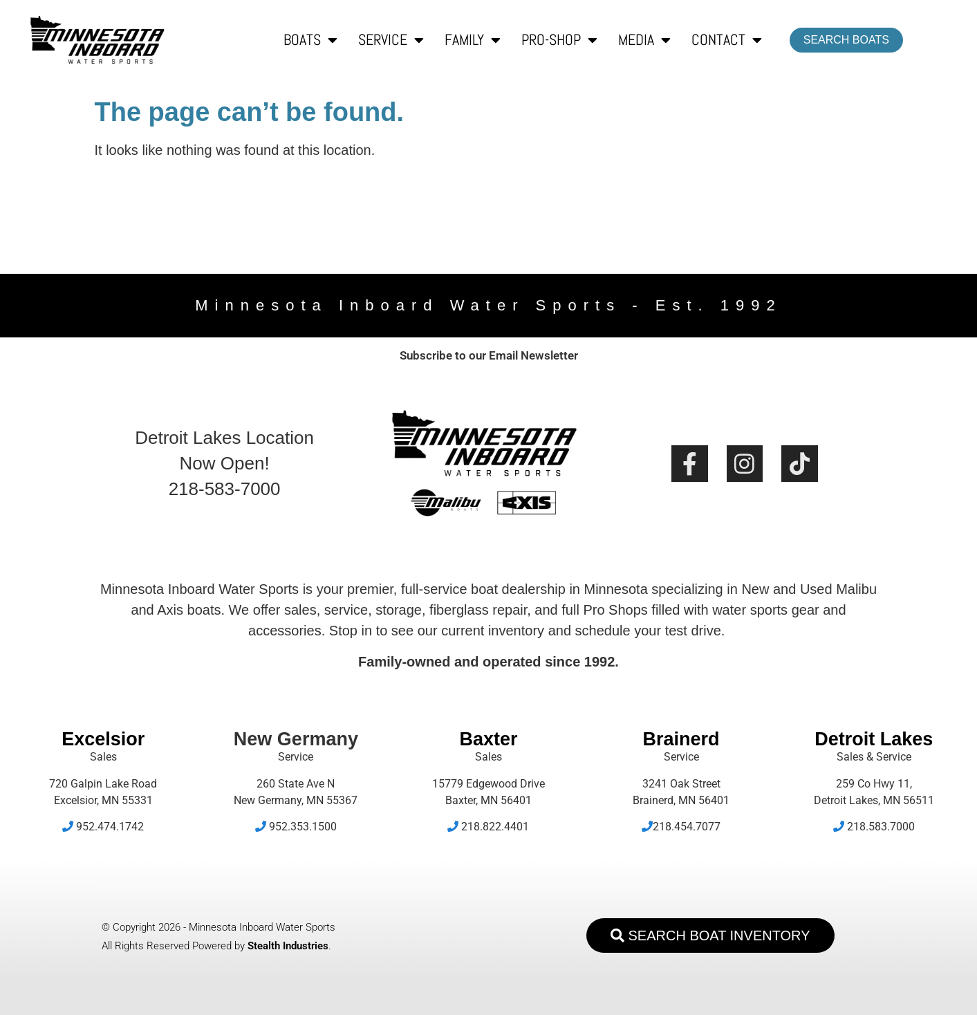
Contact (726, 40)
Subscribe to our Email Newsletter (489, 355)
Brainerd (681, 739)
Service (391, 40)
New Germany (296, 739)
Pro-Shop (559, 40)
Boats (310, 40)
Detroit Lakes (874, 739)
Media (644, 40)
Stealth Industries (288, 946)
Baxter (488, 739)
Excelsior (103, 739)
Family (473, 40)
